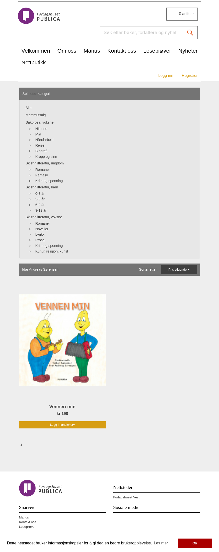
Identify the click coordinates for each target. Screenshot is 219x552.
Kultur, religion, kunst (51, 251)
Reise (40, 145)
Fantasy (41, 175)
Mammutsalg (36, 115)
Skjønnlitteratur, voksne (44, 217)
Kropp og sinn (46, 157)
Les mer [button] (161, 543)
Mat (38, 134)
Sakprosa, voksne (40, 122)
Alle (29, 108)
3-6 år (40, 199)
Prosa (40, 240)
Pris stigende (178, 269)
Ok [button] (195, 543)
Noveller (41, 229)
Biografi (41, 151)
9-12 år (41, 210)
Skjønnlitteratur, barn (42, 187)
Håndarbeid (44, 140)
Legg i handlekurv (62, 424)
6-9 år (40, 205)
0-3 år (40, 194)
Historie (41, 129)
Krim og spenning (49, 181)
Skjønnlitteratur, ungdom (45, 163)
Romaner (42, 170)
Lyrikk (40, 234)
